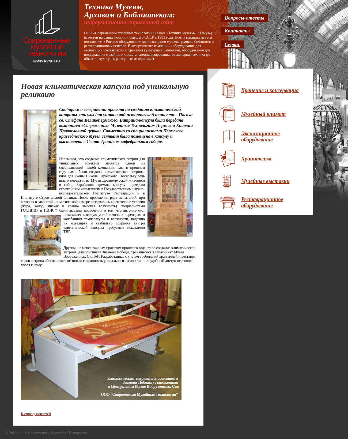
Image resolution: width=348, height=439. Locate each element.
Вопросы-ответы (244, 18)
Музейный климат (263, 114)
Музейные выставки (265, 181)
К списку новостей (36, 414)
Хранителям (256, 159)
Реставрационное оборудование (262, 202)
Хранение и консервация (270, 90)
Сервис (232, 44)
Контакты (237, 30)
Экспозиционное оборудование (260, 136)
